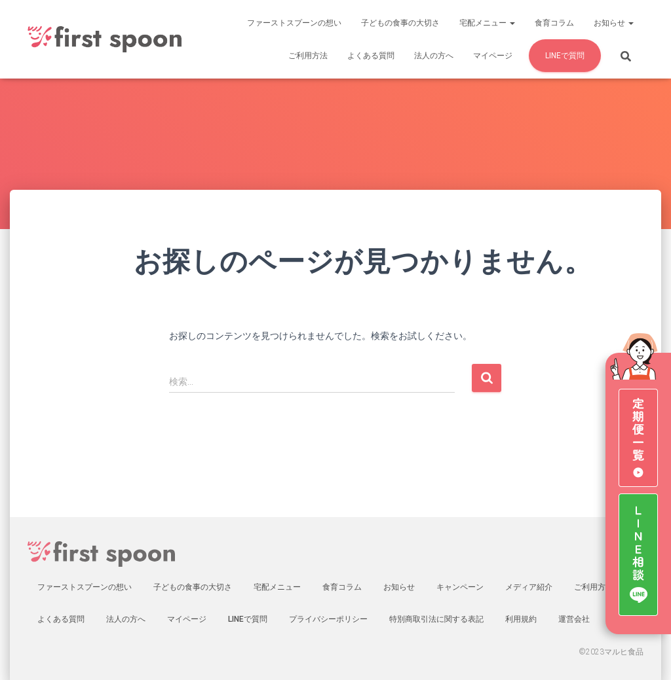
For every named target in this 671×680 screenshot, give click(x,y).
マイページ (492, 55)
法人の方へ (433, 55)
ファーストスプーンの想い (294, 22)
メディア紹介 (528, 587)
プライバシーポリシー (328, 619)
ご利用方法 (308, 55)
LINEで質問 (565, 55)
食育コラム (554, 22)
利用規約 (521, 619)
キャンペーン (460, 587)
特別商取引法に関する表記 (436, 619)
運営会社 (574, 619)
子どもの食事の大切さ (400, 22)
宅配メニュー (487, 22)
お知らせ (614, 22)
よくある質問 (370, 55)
